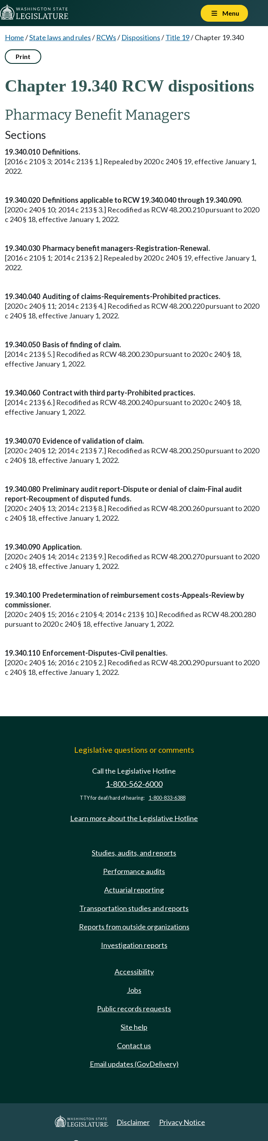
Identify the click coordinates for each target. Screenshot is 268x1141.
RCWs (106, 37)
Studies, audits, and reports (134, 852)
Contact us (134, 1045)
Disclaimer (133, 1122)
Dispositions (140, 37)
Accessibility (134, 971)
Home (14, 37)
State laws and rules (60, 37)
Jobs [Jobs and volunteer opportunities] (134, 990)
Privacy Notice (182, 1122)
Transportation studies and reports (134, 908)
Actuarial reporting (134, 889)
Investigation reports (134, 945)
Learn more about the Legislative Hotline (134, 818)
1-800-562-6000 (134, 784)
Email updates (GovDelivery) (134, 1064)
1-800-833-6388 (167, 798)
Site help (134, 1027)
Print (23, 56)
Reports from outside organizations (134, 926)
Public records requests (134, 1008)
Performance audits (134, 871)
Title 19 (177, 37)
